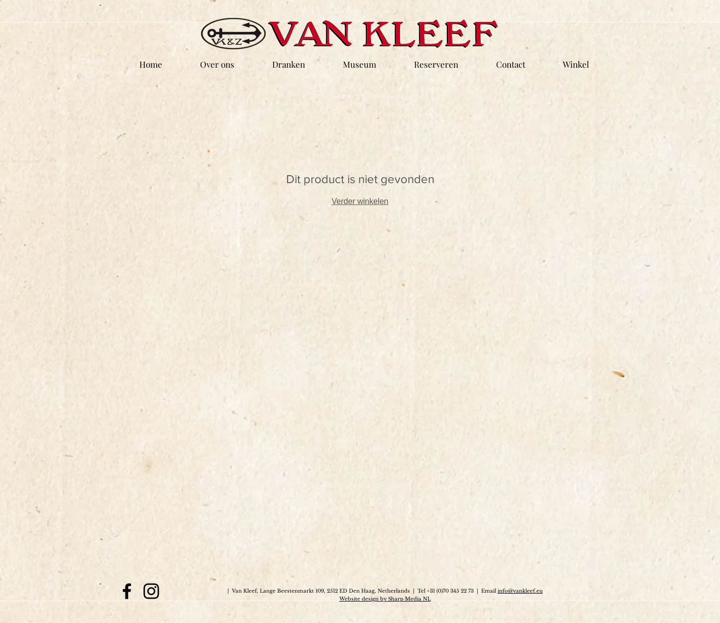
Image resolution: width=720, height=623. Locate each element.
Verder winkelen (360, 201)
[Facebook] (126, 591)
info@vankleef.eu (520, 591)
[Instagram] (151, 591)
